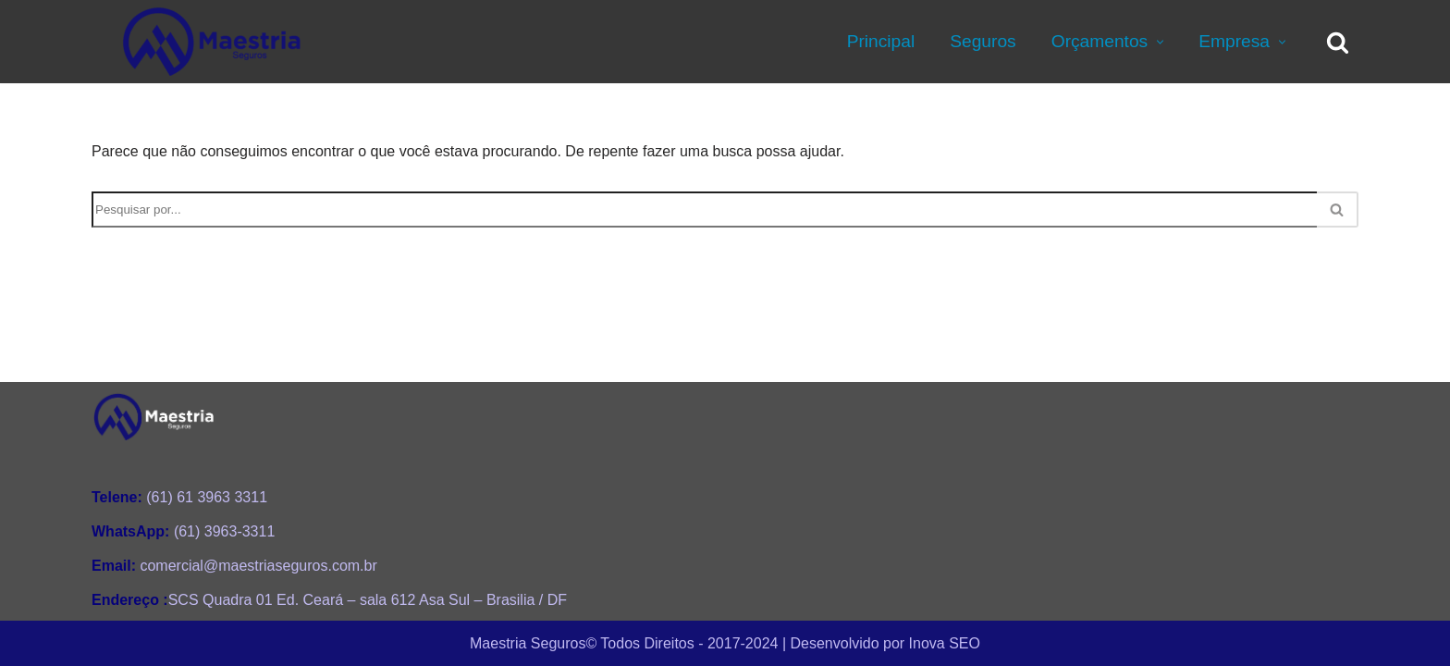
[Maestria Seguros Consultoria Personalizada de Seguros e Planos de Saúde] (211, 41)
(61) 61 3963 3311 (179, 497)
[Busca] (1337, 42)
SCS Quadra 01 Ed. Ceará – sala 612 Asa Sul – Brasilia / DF (329, 600)
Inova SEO (944, 642)
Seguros (982, 41)
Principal (881, 41)
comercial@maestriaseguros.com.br (234, 566)
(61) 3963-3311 (183, 531)
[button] (1157, 42)
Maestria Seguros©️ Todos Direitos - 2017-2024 (624, 642)
